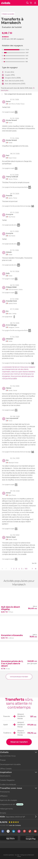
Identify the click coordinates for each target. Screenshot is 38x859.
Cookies (19, 856)
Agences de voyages (8, 800)
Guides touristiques (8, 784)
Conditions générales (8, 855)
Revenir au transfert (8, 14)
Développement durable (10, 764)
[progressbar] (14, 49)
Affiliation (4, 796)
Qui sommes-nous (8, 756)
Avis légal (17, 855)
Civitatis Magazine (7, 780)
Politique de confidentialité (27, 855)
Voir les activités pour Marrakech (19, 676)
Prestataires (5, 792)
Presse (3, 760)
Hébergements (6, 809)
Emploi (3, 813)
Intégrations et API (7, 804)
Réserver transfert (19, 742)
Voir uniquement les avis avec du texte (18, 94)
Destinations (5, 776)
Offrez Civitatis (6, 769)
